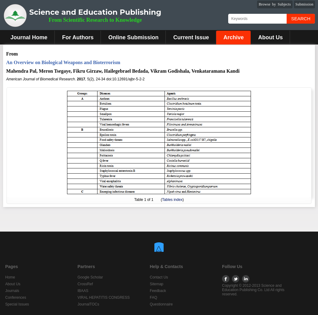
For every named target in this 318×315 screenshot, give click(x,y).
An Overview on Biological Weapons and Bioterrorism (63, 62)
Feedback (158, 291)
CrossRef (85, 284)
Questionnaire (161, 304)
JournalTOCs (88, 304)
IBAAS (83, 291)
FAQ (153, 297)
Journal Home (28, 37)
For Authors (77, 37)
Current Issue (191, 37)
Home (10, 277)
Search (301, 18)
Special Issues (17, 304)
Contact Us (159, 277)
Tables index (172, 200)
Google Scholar (90, 277)
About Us (270, 37)
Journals (12, 291)
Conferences (15, 297)
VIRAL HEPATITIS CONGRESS (104, 297)
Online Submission (133, 37)
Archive (233, 37)
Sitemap (156, 284)
